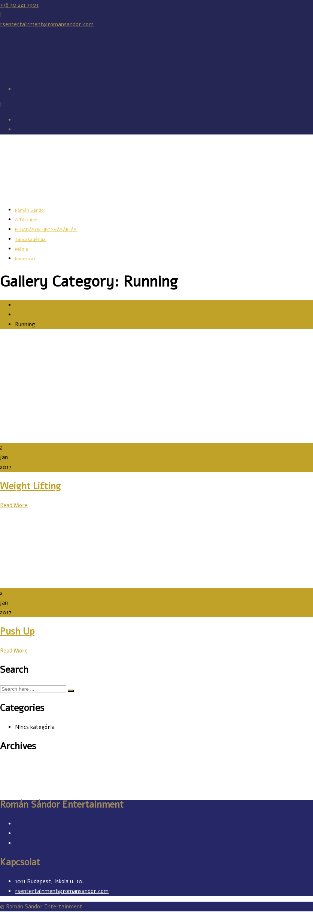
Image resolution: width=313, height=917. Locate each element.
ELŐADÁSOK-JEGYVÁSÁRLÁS (46, 230)
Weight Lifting (30, 486)
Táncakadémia (30, 239)
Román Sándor (30, 210)
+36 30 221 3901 (19, 5)
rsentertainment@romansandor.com (47, 24)
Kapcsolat (25, 259)
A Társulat (26, 220)
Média (21, 249)
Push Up (17, 631)
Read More (14, 505)
